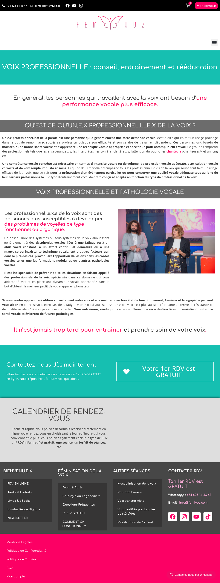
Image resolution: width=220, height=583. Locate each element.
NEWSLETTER (18, 518)
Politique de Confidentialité (26, 550)
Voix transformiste (131, 500)
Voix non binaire (130, 492)
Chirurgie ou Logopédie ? (81, 496)
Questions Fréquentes (79, 504)
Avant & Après (73, 487)
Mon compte (15, 576)
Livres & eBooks (19, 500)
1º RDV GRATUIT (74, 513)
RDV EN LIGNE (18, 483)
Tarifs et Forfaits (20, 492)
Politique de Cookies (21, 559)
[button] (214, 42)
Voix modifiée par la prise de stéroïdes (136, 511)
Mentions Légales (19, 542)
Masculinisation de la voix (137, 483)
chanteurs (174, 151)
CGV (9, 567)
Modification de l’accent (135, 522)
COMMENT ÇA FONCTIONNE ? (74, 524)
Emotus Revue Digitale (24, 509)
